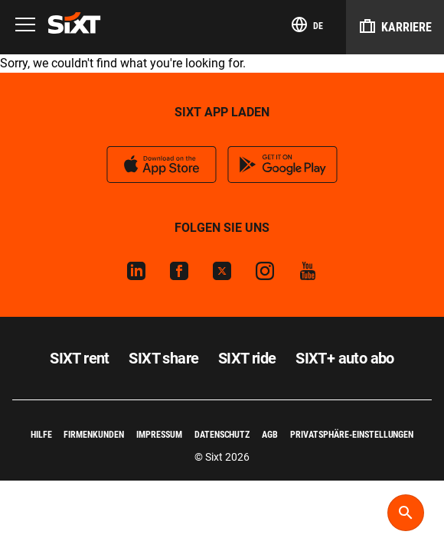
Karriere (395, 26)
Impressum (159, 434)
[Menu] (25, 26)
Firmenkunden (94, 434)
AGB (270, 434)
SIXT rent (79, 358)
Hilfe (41, 434)
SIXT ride (247, 358)
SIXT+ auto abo (344, 358)
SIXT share (163, 358)
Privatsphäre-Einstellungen (351, 434)
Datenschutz (222, 434)
